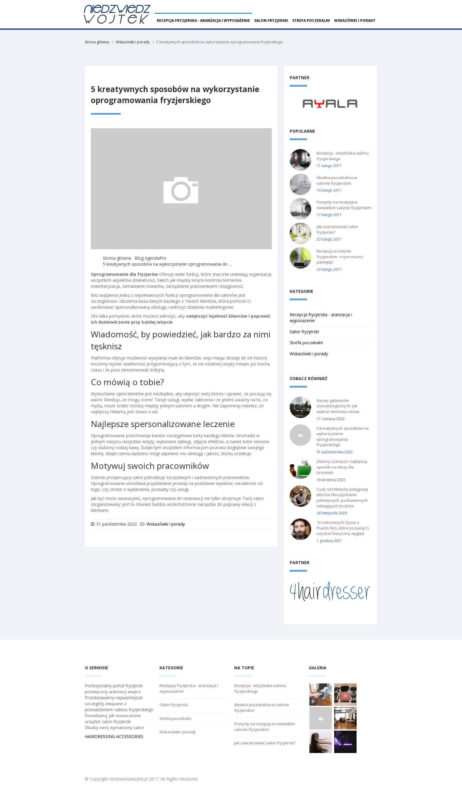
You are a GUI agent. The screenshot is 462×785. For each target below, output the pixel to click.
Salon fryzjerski (271, 20)
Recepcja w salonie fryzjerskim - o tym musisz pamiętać (340, 256)
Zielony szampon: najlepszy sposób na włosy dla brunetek (342, 467)
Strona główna (97, 42)
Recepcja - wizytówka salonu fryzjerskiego (343, 155)
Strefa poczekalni (311, 20)
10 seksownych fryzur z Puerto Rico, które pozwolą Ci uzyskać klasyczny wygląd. (343, 528)
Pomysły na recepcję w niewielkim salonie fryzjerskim (344, 204)
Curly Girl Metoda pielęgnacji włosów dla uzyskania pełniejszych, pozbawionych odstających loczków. (342, 497)
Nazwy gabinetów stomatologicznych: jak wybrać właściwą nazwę (338, 406)
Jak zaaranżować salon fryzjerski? (337, 229)
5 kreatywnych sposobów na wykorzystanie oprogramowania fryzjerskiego (343, 437)
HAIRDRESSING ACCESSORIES (114, 736)
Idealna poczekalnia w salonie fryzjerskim (337, 180)
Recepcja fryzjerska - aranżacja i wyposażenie (203, 20)
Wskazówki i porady (354, 20)
